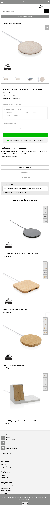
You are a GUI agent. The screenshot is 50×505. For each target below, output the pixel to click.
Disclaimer (4, 493)
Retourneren (4, 477)
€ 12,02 (7, 256)
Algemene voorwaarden (7, 486)
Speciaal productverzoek (25, 16)
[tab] (25, 167)
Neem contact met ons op (9, 156)
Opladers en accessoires (36, 21)
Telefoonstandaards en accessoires (18, 21)
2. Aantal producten (9, 123)
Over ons (3, 464)
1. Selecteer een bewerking (12, 104)
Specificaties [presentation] (25, 177)
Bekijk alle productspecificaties (12, 98)
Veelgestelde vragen (6, 467)
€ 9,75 (6, 368)
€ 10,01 (7, 312)
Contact (3, 475)
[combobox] (22, 11)
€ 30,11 (7, 424)
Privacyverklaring (6, 490)
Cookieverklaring (5, 488)
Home (2, 21)
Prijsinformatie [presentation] (25, 167)
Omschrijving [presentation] (25, 172)
